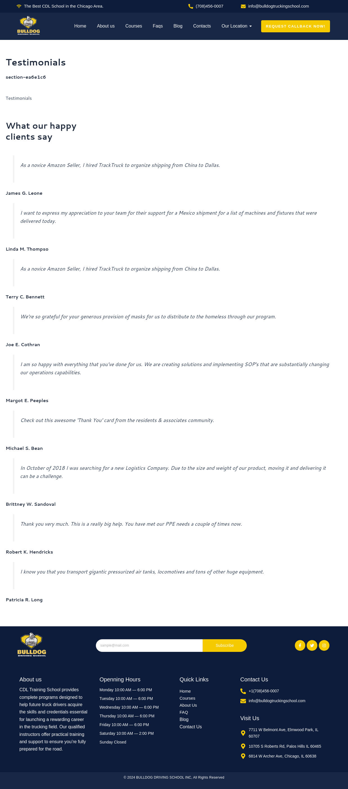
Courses (133, 26)
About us (106, 26)
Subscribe (224, 645)
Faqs (158, 26)
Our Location (236, 26)
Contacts (202, 26)
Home (80, 26)
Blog (177, 26)
